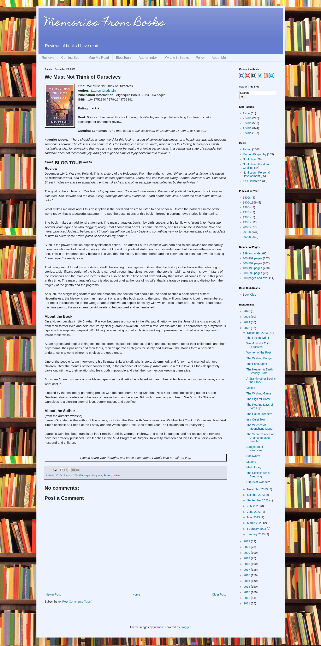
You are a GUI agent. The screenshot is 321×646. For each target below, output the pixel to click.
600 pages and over (255, 278)
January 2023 (256, 534)
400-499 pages (252, 268)
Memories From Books (105, 23)
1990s (247, 222)
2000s (247, 227)
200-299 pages (252, 258)
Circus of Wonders (258, 482)
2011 (247, 603)
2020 (247, 552)
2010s (247, 232)
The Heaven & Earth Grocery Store (259, 371)
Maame (251, 461)
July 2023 (253, 506)
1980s (247, 217)
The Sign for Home (258, 399)
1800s (247, 197)
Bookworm (253, 456)
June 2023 (254, 511)
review (116, 475)
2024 (247, 322)
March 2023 (255, 523)
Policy (200, 57)
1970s (247, 212)
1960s (247, 207)
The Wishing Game (258, 393)
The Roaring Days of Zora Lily (259, 406)
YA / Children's (252, 181)
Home (136, 594)
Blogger (185, 627)
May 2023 (254, 517)
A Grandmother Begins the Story (261, 380)
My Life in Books (177, 57)
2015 (247, 580)
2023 (247, 328)
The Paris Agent (256, 364)
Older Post (219, 594)
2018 (247, 564)
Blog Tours (124, 57)
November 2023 (258, 489)
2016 (247, 575)
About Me (219, 57)
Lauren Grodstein (103, 90)
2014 (247, 586)
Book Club (249, 294)
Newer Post (53, 594)
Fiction (107, 475)
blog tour (97, 475)
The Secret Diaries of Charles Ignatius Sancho (260, 438)
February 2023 (257, 528)
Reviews (48, 57)
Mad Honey (253, 467)
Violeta (250, 388)
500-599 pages (252, 273)
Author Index (148, 57)
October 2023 (256, 494)
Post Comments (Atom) (77, 601)
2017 (247, 569)
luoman (158, 627)
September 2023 (258, 500)
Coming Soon (71, 57)
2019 (247, 558)
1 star (246, 113)
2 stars (247, 118)
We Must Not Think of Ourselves (260, 345)
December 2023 (258, 332)
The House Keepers (259, 414)
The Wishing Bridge (259, 358)
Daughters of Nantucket (254, 448)
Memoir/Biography (254, 154)
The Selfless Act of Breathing (258, 474)
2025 (247, 316)
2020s (59, 475)
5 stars (247, 133)
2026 (247, 311)
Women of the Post (258, 352)
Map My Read (98, 57)
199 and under (252, 253)
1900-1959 (250, 202)
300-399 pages (82, 475)
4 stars (247, 128)
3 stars (68, 475)
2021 (247, 547)
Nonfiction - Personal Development (256, 174)
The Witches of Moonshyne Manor (259, 426)
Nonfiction (249, 159)
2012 (247, 597)
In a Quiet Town (256, 419)
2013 (247, 592)
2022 (247, 541)
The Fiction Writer (257, 337)
